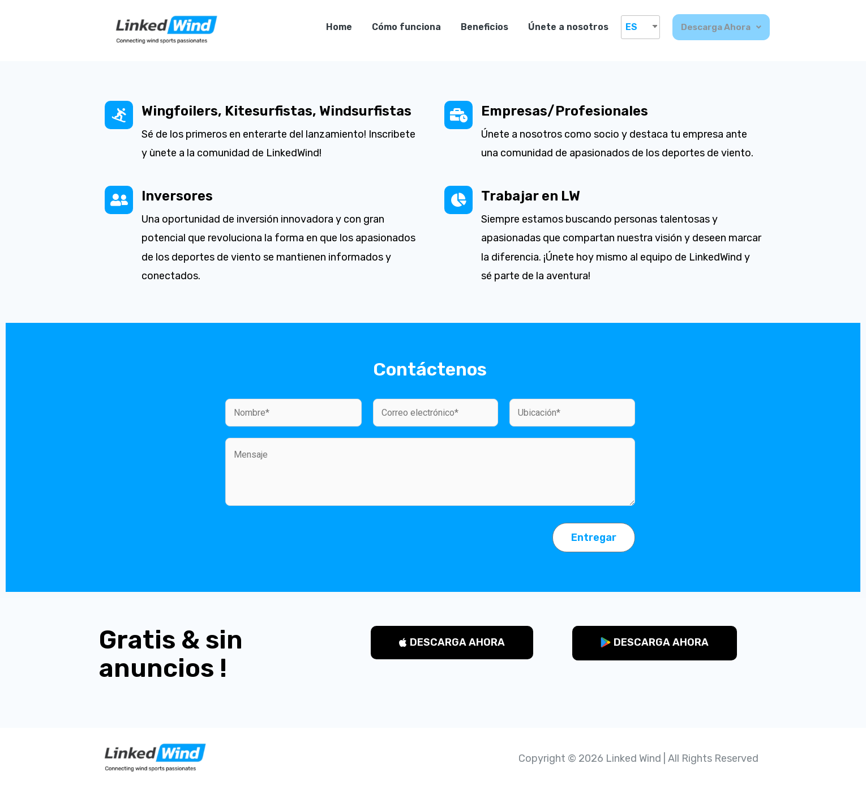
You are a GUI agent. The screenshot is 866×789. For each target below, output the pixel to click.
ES (632, 27)
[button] (452, 642)
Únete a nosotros (569, 27)
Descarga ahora (721, 27)
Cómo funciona (406, 27)
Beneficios (485, 27)
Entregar (593, 537)
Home (340, 27)
